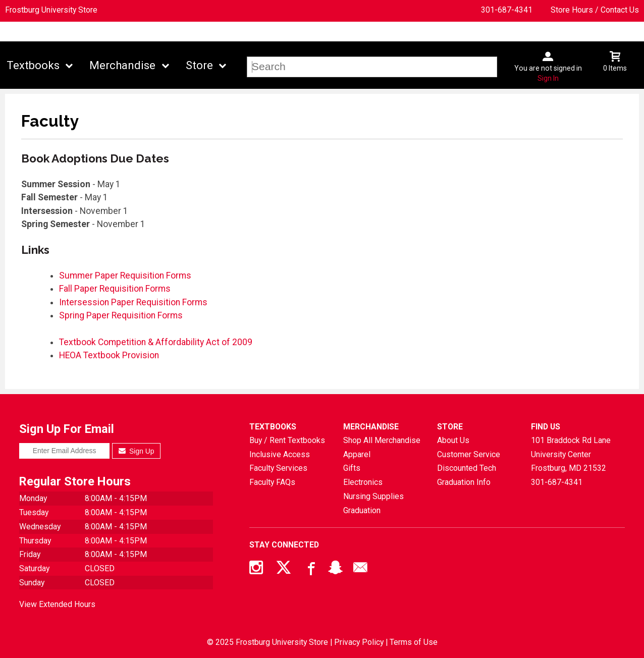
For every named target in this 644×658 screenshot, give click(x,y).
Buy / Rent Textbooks (287, 440)
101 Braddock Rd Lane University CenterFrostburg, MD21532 (571, 454)
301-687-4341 (506, 10)
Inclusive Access (279, 454)
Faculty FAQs (272, 482)
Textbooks (33, 65)
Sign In (548, 78)
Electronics (363, 482)
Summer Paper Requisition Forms (125, 275)
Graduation (362, 510)
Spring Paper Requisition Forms (121, 315)
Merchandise (122, 65)
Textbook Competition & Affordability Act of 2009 (155, 342)
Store (199, 65)
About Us (453, 440)
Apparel (356, 454)
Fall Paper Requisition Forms (115, 289)
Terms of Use (414, 642)
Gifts (351, 468)
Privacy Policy (359, 642)
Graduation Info (464, 482)
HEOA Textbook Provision (109, 355)
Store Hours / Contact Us (595, 10)
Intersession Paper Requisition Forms (133, 302)
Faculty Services (278, 468)
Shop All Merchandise (381, 440)
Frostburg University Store (51, 10)
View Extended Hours (57, 604)
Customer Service (468, 454)
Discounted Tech (466, 468)
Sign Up (136, 451)
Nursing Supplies (373, 496)
